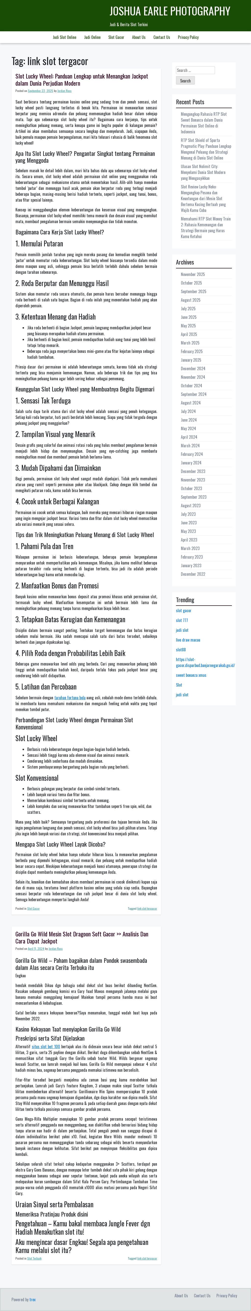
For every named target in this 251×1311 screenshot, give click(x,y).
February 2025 (192, 351)
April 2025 (189, 334)
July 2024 (188, 411)
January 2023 (191, 565)
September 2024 (194, 394)
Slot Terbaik (34, 1258)
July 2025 (188, 308)
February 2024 (192, 454)
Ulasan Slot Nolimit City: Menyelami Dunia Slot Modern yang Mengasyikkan (203, 172)
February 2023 (192, 557)
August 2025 (191, 300)
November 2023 (193, 480)
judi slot (182, 630)
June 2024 (189, 420)
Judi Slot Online (64, 37)
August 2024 (191, 403)
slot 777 (182, 620)
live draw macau (188, 640)
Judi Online (92, 37)
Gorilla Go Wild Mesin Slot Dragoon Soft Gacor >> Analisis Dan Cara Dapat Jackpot (81, 937)
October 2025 (191, 283)
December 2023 (193, 471)
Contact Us (161, 37)
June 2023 (189, 523)
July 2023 (188, 514)
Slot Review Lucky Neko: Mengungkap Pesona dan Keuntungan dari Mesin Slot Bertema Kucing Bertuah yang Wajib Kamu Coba (203, 198)
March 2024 (190, 445)
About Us (139, 37)
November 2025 (193, 274)
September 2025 (193, 291)
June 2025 (189, 317)
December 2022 (193, 574)
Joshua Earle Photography (170, 11)
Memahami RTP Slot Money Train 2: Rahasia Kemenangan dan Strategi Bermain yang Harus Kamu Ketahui (206, 227)
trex (32, 1299)
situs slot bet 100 (46, 1046)
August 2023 (191, 505)
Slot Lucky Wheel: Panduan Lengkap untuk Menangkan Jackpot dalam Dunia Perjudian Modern (81, 79)
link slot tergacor (147, 908)
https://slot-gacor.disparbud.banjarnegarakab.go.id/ (205, 662)
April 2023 (189, 540)
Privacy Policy (188, 37)
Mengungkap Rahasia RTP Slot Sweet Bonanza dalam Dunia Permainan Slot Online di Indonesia (204, 123)
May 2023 (188, 531)
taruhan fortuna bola (70, 698)
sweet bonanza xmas (191, 675)
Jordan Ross (64, 91)
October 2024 (191, 386)
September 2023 (193, 497)
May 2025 (188, 326)
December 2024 (193, 368)
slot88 (181, 650)
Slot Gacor (116, 37)
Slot (179, 685)
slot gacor (183, 610)
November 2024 (193, 377)
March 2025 (190, 343)
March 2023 (190, 548)
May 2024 (188, 428)
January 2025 (191, 360)
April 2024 (189, 437)
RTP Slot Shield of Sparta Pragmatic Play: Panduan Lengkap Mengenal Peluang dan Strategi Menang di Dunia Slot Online (206, 149)
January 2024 (191, 463)
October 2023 (191, 488)
